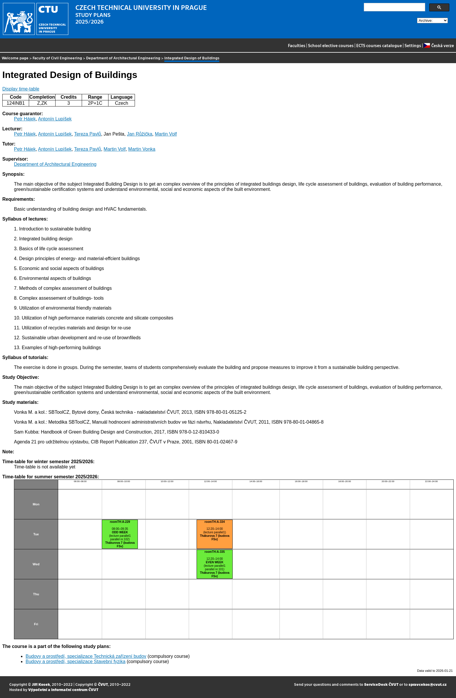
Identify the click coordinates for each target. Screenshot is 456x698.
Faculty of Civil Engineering (57, 58)
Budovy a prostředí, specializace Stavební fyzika (75, 661)
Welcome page (15, 58)
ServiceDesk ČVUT (381, 684)
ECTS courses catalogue (379, 45)
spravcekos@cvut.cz (428, 684)
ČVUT (103, 684)
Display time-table (20, 88)
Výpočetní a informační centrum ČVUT (63, 689)
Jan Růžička (139, 134)
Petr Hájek (25, 118)
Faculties (296, 45)
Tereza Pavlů (87, 134)
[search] (394, 7)
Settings (413, 45)
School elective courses (331, 45)
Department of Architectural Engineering (123, 58)
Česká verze (439, 45)
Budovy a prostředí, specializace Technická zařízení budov (86, 656)
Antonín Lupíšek (55, 118)
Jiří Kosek (41, 684)
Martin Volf (166, 134)
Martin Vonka (141, 149)
